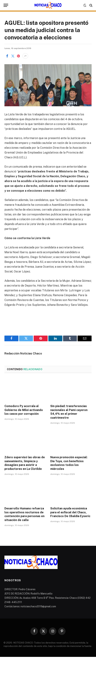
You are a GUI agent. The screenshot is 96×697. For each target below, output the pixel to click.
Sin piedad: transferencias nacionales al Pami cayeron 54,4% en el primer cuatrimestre (68, 411)
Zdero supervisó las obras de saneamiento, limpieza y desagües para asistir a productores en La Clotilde (24, 463)
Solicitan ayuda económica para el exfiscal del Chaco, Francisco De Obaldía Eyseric (70, 512)
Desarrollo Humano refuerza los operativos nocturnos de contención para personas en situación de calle (24, 514)
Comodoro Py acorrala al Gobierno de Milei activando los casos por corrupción (23, 410)
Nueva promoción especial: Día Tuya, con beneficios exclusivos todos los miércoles (68, 463)
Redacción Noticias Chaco (23, 353)
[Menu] (6, 5)
